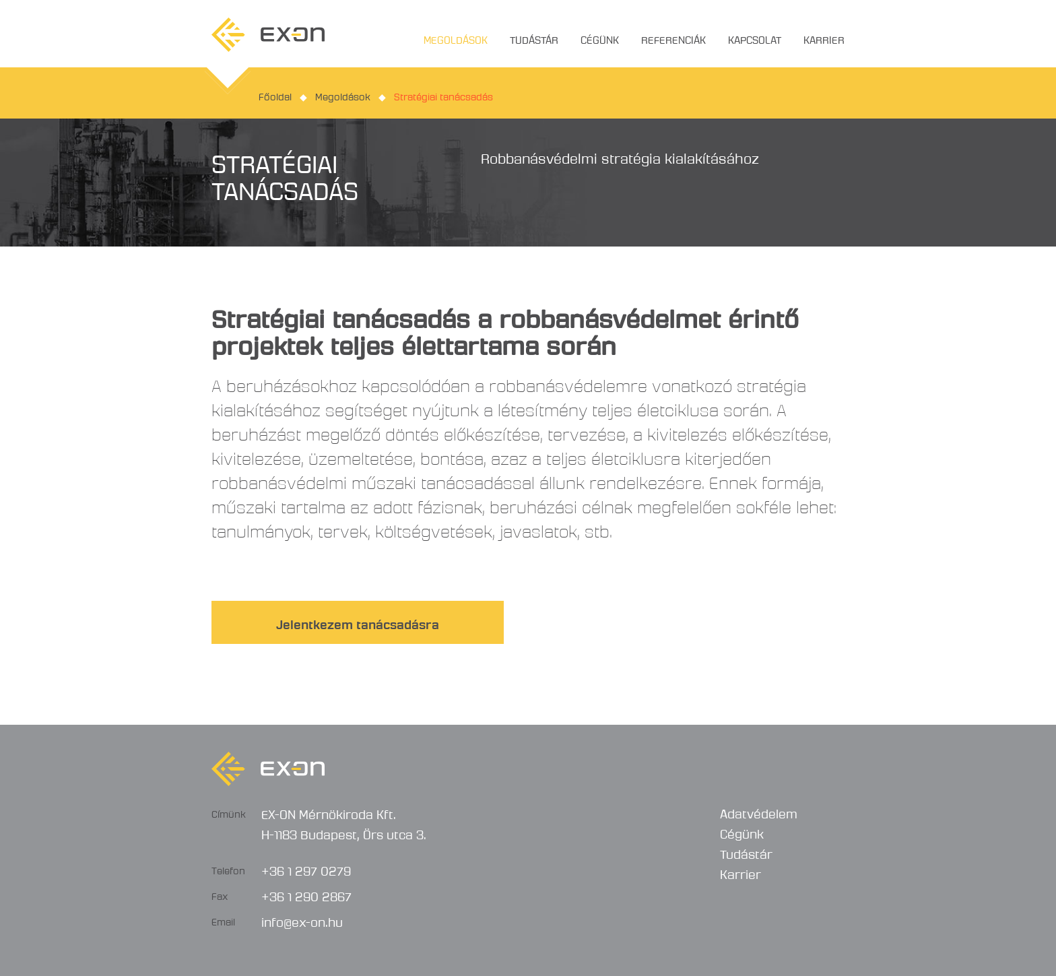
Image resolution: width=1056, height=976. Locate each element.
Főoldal (275, 95)
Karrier (824, 37)
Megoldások (456, 37)
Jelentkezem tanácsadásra (357, 622)
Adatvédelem (758, 812)
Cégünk (600, 37)
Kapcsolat (754, 37)
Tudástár (534, 37)
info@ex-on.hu (302, 920)
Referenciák (673, 37)
